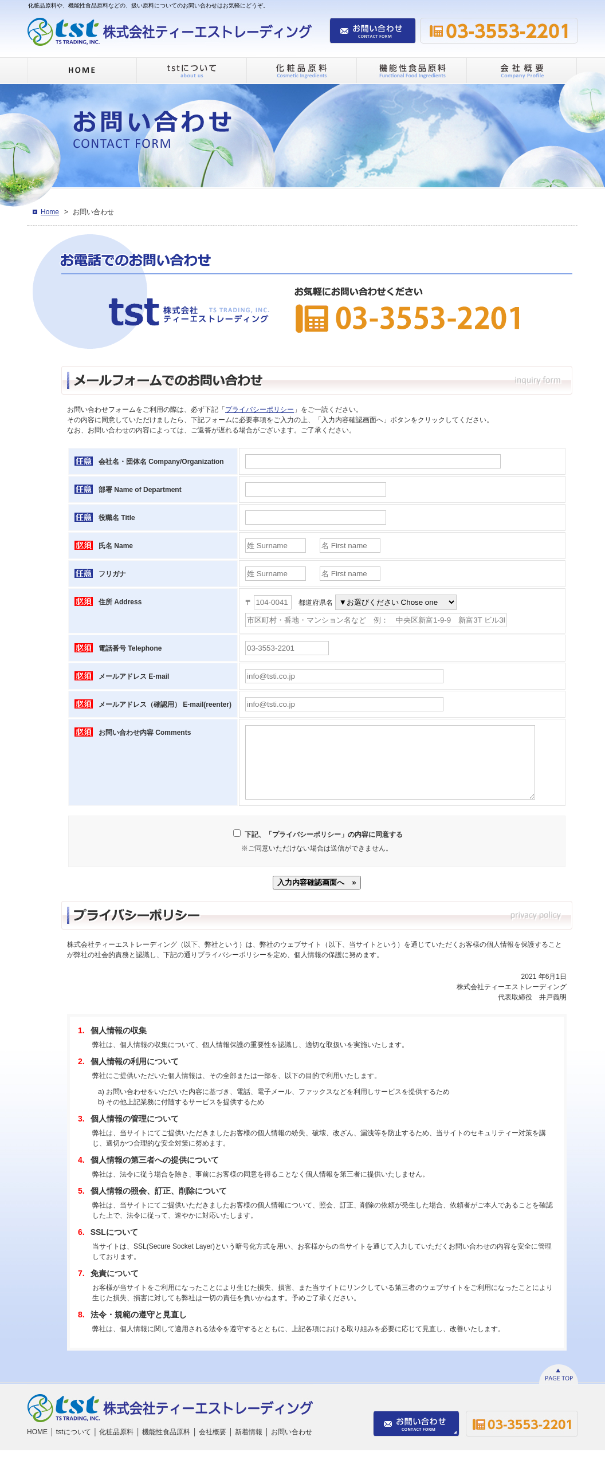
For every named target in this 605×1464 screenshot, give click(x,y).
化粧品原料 (116, 1446)
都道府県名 (315, 603)
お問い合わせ (291, 1446)
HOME (37, 1446)
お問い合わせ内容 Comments (145, 733)
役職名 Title (117, 518)
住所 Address (120, 602)
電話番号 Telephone (130, 648)
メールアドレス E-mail (134, 676)
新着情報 (248, 1446)
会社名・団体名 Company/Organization (161, 462)
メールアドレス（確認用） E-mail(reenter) (165, 704)
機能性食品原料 (166, 1446)
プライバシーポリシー (259, 410)
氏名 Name (116, 546)
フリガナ (112, 574)
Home (50, 212)
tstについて (73, 1446)
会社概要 (212, 1446)
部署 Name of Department (140, 490)
